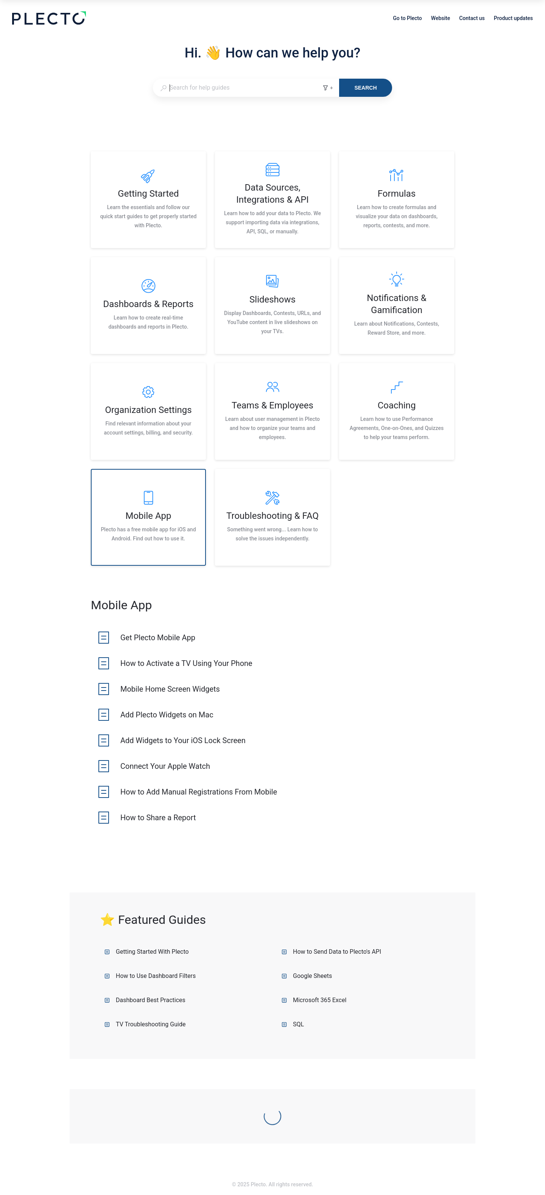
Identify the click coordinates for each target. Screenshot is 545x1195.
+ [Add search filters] (327, 88)
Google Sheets (307, 975)
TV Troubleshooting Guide (144, 1024)
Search (365, 88)
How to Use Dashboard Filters (150, 975)
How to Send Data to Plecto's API (331, 951)
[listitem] (148, 199)
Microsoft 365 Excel (314, 1000)
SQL (293, 1024)
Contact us (472, 19)
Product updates (513, 19)
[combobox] (237, 87)
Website (440, 19)
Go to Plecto (407, 19)
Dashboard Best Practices (144, 1000)
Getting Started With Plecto (146, 951)
